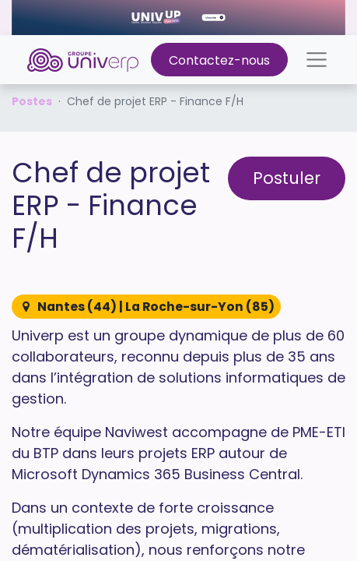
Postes (32, 101)
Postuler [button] (286, 178)
